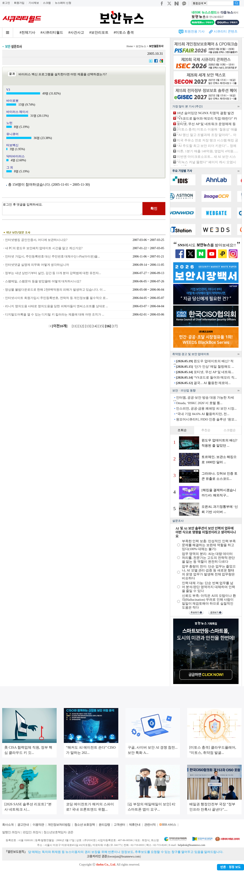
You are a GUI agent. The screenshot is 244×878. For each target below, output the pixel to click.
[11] (75, 326)
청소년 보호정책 (84, 824)
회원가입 (19, 2)
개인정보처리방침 (59, 824)
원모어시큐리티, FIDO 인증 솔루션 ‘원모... (206, 419)
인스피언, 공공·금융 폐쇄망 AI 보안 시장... (206, 408)
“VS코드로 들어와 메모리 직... (206, 377)
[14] (95, 326)
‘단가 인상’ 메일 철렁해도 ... (205, 366)
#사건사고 (76, 32)
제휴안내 (134, 824)
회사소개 (8, 824)
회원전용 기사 (194, 31)
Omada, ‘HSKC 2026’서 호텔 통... (199, 403)
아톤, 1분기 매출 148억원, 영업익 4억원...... (207, 151)
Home (130, 46)
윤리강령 (104, 824)
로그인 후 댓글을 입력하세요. (72, 208)
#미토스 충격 (124, 32)
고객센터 (119, 824)
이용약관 (38, 824)
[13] (88, 326)
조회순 (182, 430)
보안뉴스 (141, 46)
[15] (101, 326)
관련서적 (150, 824)
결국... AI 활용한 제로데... (203, 383)
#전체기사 (27, 32)
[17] (115, 326)
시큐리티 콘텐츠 (225, 31)
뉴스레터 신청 (63, 2)
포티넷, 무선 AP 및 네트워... (205, 372)
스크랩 (47, 2)
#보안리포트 (98, 32)
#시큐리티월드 (52, 32)
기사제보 (34, 2)
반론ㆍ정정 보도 (230, 867)
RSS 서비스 (169, 824)
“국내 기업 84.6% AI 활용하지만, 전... (202, 414)
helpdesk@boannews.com (191, 845)
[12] (81, 326)
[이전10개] (58, 326)
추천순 (205, 430)
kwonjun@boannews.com (124, 856)
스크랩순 (230, 430)
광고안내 (23, 824)
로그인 (6, 2)
